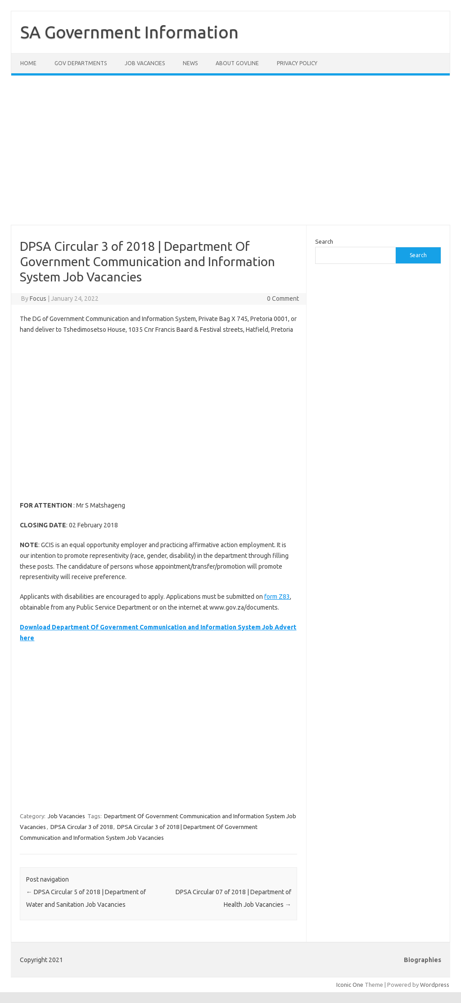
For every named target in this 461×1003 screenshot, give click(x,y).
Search (324, 241)
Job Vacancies (145, 63)
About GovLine (237, 63)
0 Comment (283, 298)
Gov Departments (80, 63)
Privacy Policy (297, 63)
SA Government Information (129, 31)
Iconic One (349, 984)
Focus (38, 298)
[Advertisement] (230, 155)
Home (28, 63)
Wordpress (434, 984)
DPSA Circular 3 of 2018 (81, 827)
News (190, 63)
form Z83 (277, 596)
